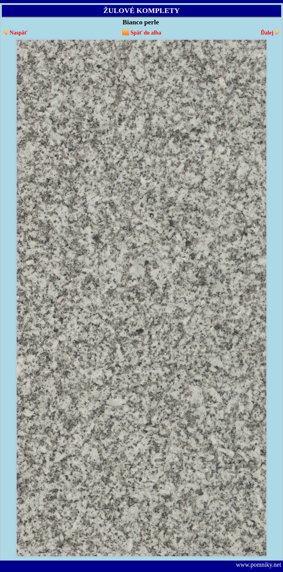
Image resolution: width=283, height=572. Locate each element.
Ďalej (267, 33)
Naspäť (18, 33)
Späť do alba (146, 33)
